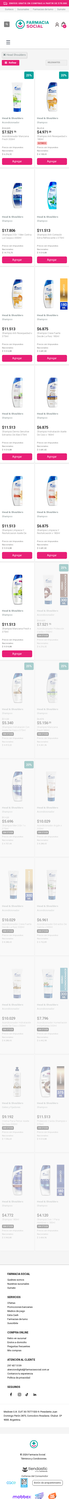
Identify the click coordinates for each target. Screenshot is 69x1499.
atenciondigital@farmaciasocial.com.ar (28, 1369)
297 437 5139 (14, 1365)
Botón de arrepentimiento (47, 1482)
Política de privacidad (18, 1377)
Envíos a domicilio (17, 1342)
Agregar (17, 161)
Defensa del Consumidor (35, 1476)
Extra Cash (12, 1315)
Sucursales (23, 9)
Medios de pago (16, 1311)
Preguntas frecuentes (18, 1346)
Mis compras (14, 1350)
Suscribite (12, 1323)
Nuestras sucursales (18, 1283)
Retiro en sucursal (16, 1338)
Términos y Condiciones (33, 1458)
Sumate (61, 9)
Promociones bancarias (20, 1307)
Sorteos (9, 9)
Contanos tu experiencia (20, 1373)
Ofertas (11, 1303)
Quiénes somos (15, 1279)
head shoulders (14, 54)
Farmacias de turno (43, 9)
